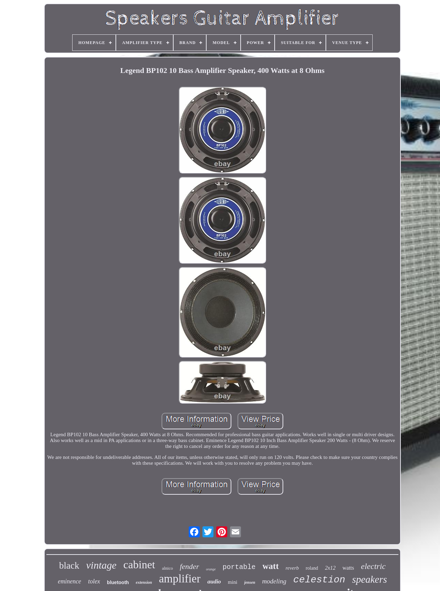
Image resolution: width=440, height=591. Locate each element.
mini (233, 582)
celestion (319, 579)
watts (348, 568)
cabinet (139, 564)
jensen (249, 582)
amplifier (179, 578)
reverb (292, 568)
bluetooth (118, 582)
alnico (167, 568)
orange (211, 569)
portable (239, 567)
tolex (94, 581)
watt (271, 566)
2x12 (330, 568)
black (69, 565)
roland (312, 568)
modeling (274, 581)
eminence (69, 581)
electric (373, 566)
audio (214, 581)
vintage (101, 565)
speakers (369, 579)
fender (189, 566)
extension (144, 582)
